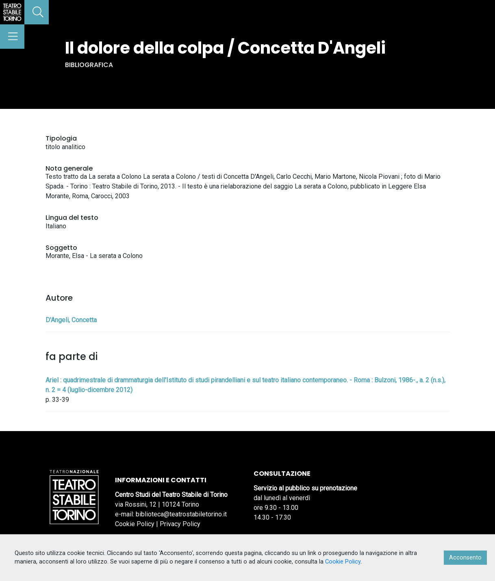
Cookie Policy (134, 524)
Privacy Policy (180, 524)
